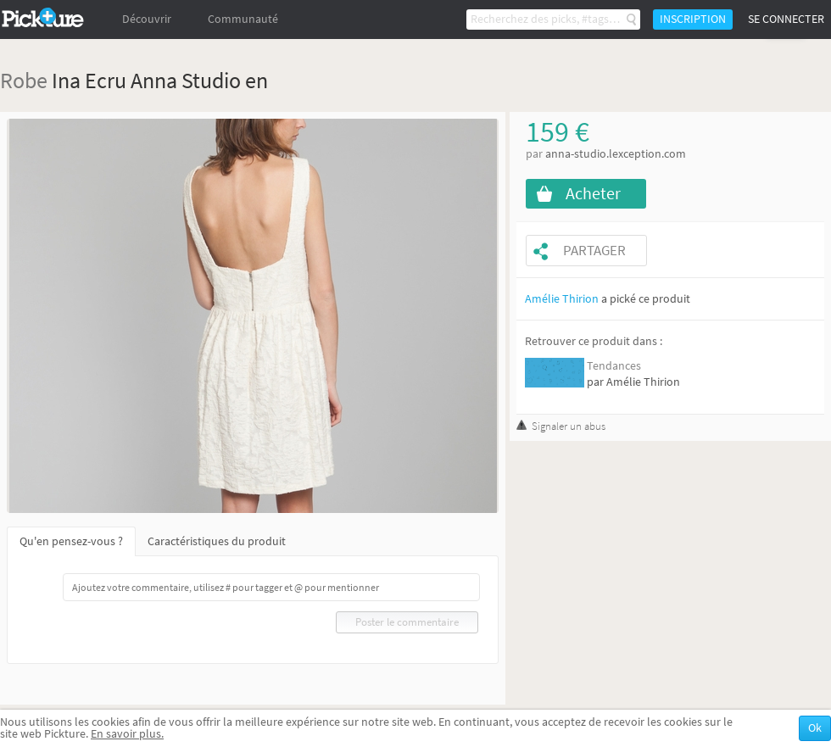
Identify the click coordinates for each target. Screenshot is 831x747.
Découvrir (146, 19)
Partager (594, 250)
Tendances (614, 366)
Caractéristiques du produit (217, 541)
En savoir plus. (127, 734)
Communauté (243, 19)
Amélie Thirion (562, 299)
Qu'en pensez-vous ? (71, 541)
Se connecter (786, 19)
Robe (23, 80)
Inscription (693, 19)
